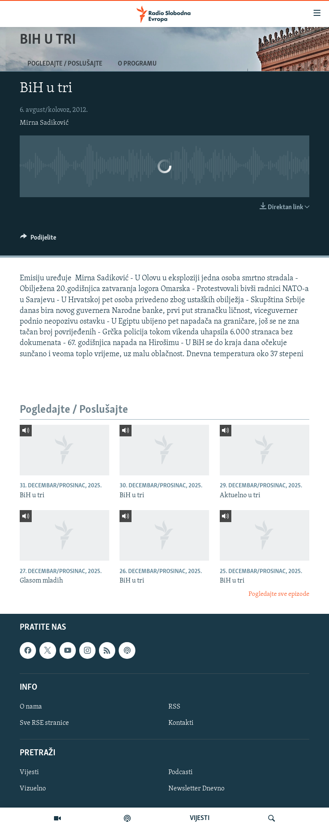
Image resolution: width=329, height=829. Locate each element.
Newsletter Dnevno (196, 788)
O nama (31, 706)
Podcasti (180, 772)
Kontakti (181, 723)
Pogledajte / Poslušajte (64, 63)
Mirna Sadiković (44, 123)
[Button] (38, 239)
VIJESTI (199, 818)
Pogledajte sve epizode (278, 594)
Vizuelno (33, 788)
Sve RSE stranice (44, 723)
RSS (174, 706)
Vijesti (29, 772)
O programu (137, 63)
